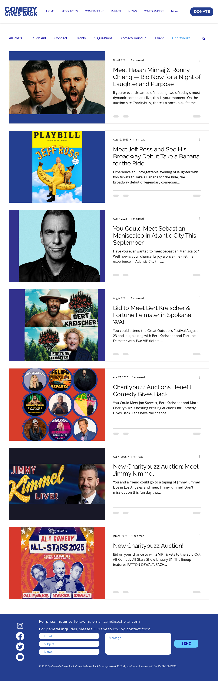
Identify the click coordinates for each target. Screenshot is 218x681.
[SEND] (186, 644)
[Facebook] (20, 636)
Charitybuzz (181, 38)
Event (159, 38)
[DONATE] (201, 11)
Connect (60, 38)
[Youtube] (20, 657)
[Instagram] (20, 626)
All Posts (15, 38)
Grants (81, 38)
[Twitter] (20, 646)
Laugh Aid (38, 38)
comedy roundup (133, 38)
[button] (204, 39)
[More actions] (200, 60)
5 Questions (103, 38)
